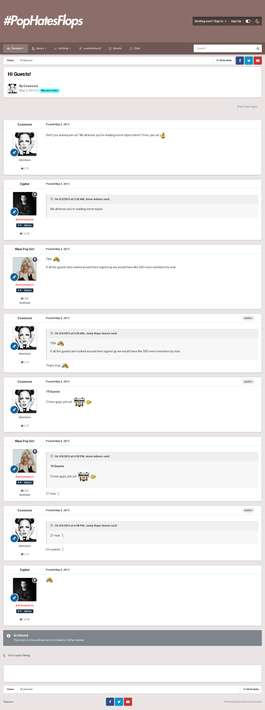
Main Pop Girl (24, 249)
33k (25, 298)
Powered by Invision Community (243, 701)
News (40, 48)
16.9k (25, 233)
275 (25, 168)
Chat (136, 48)
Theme (8, 701)
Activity (63, 48)
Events (117, 48)
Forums (16, 48)
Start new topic (247, 106)
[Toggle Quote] (52, 199)
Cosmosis (30, 86)
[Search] (214, 48)
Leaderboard (92, 48)
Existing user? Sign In (210, 21)
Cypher (25, 184)
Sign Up (236, 21)
